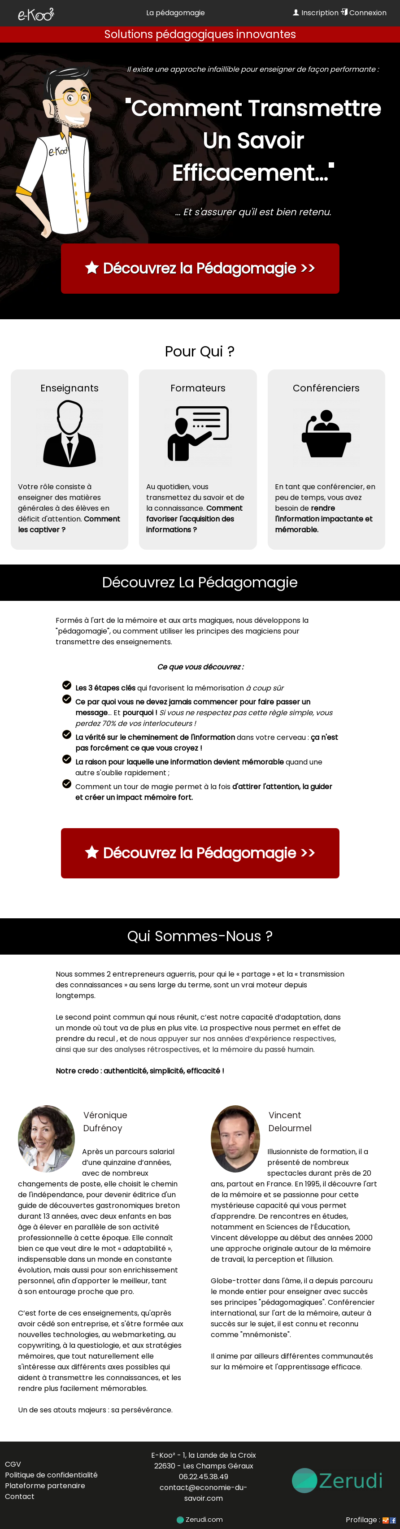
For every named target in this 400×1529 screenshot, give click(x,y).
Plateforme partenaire (45, 1486)
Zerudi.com (200, 1519)
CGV (13, 1464)
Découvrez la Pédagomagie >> (200, 268)
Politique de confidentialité (51, 1475)
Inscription (315, 13)
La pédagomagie (175, 13)
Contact (20, 1496)
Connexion (363, 13)
